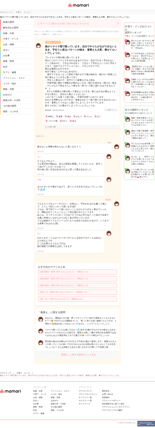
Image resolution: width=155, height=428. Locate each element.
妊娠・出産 (8, 33)
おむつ (79, 116)
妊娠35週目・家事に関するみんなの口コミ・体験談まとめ (64, 272)
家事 (60, 116)
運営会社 (105, 391)
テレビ (89, 116)
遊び (69, 116)
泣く (99, 116)
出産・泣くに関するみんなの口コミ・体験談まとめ (61, 299)
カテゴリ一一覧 (85, 400)
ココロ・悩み (9, 83)
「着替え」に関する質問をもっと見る (77, 354)
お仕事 (6, 55)
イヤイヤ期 (53, 121)
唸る (74, 121)
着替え (51, 116)
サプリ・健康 (9, 72)
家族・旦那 (8, 89)
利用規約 (105, 397)
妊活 (5, 66)
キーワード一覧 (85, 397)
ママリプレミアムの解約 (112, 410)
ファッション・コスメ (14, 78)
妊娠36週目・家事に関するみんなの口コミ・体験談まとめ (64, 279)
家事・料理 (8, 61)
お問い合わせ (107, 394)
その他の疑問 (9, 106)
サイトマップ (84, 404)
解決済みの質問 (10, 27)
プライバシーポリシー (111, 400)
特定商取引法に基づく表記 (113, 404)
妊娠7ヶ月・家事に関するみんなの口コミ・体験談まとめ (63, 292)
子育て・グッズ (10, 39)
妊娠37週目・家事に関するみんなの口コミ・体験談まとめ (64, 285)
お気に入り (112, 110)
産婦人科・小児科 (11, 100)
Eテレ (64, 121)
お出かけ (7, 94)
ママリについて (85, 391)
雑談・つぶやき (10, 111)
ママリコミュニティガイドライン (116, 407)
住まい (6, 50)
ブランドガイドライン (88, 394)
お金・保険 (8, 44)
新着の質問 (8, 22)
